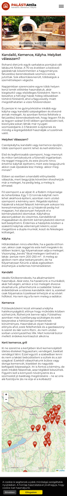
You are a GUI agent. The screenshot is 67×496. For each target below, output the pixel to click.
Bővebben (10, 492)
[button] (33, 428)
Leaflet (60, 470)
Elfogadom (31, 492)
